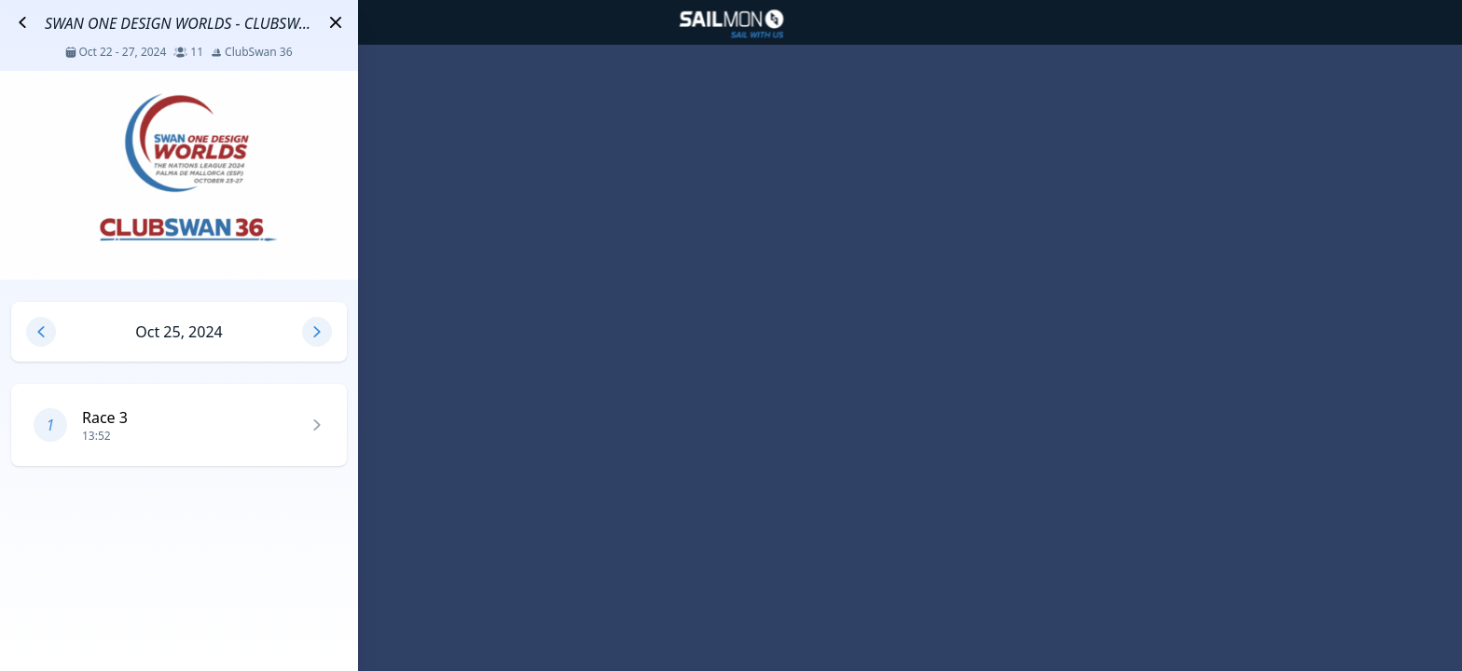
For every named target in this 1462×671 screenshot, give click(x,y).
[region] (731, 335)
